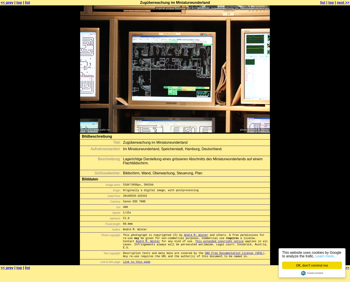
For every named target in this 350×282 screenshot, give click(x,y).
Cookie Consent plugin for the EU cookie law (312, 273)
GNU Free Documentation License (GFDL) (234, 263)
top (19, 2)
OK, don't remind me (312, 265)
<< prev (7, 2)
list (27, 2)
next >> (343, 2)
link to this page (136, 273)
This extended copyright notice (219, 249)
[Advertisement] (332, 111)
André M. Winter (196, 242)
